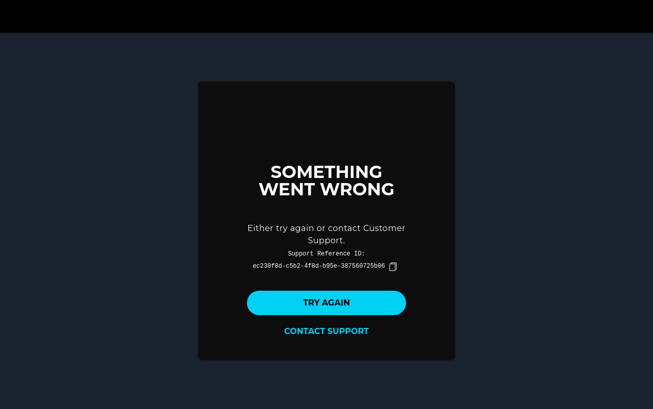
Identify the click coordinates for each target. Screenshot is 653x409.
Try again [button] (326, 303)
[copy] (392, 266)
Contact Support (326, 331)
